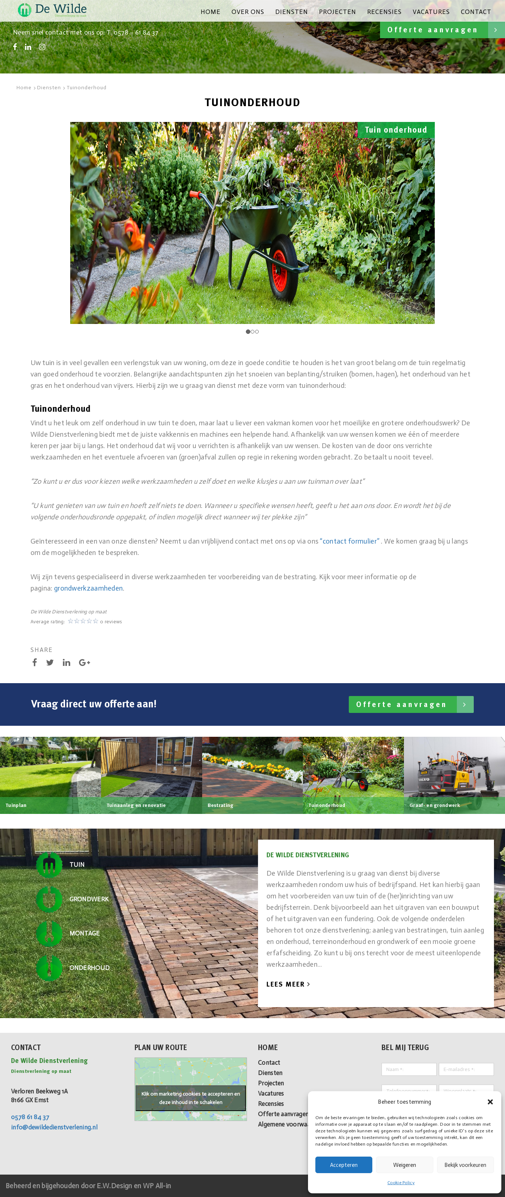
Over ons (248, 11)
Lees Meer (288, 984)
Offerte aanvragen (446, 29)
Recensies (384, 11)
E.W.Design (115, 1186)
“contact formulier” (349, 541)
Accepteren (344, 1165)
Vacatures (431, 11)
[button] (490, 1102)
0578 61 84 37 (30, 1117)
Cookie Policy (401, 1182)
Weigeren (404, 1165)
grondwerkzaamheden (88, 588)
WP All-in (157, 1186)
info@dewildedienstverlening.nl (54, 1127)
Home (211, 11)
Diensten (291, 11)
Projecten (337, 11)
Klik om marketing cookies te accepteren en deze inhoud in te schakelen (191, 1098)
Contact (476, 11)
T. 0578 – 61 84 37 (132, 32)
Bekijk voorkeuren (465, 1165)
